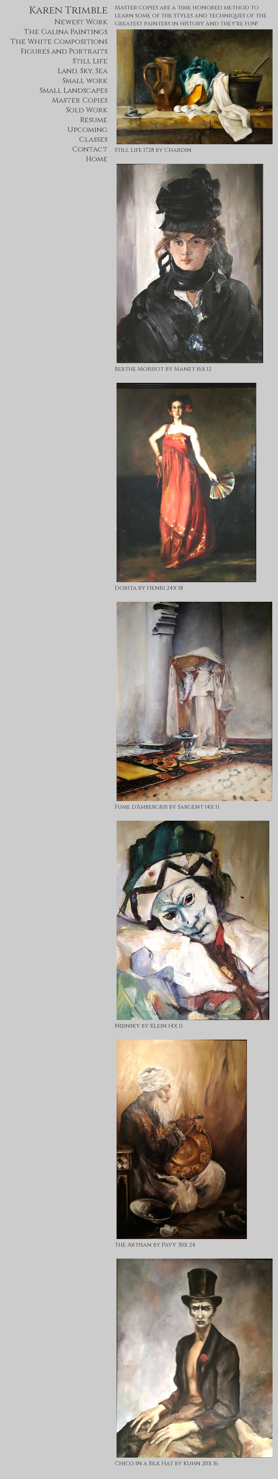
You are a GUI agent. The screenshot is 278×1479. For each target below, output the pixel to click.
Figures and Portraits (64, 51)
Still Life (90, 61)
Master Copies (80, 100)
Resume (94, 120)
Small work (85, 81)
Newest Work (81, 22)
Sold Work (87, 110)
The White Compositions (59, 41)
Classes (93, 139)
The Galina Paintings (66, 32)
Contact (90, 149)
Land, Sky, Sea (83, 71)
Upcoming (87, 129)
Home (97, 159)
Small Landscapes (73, 90)
